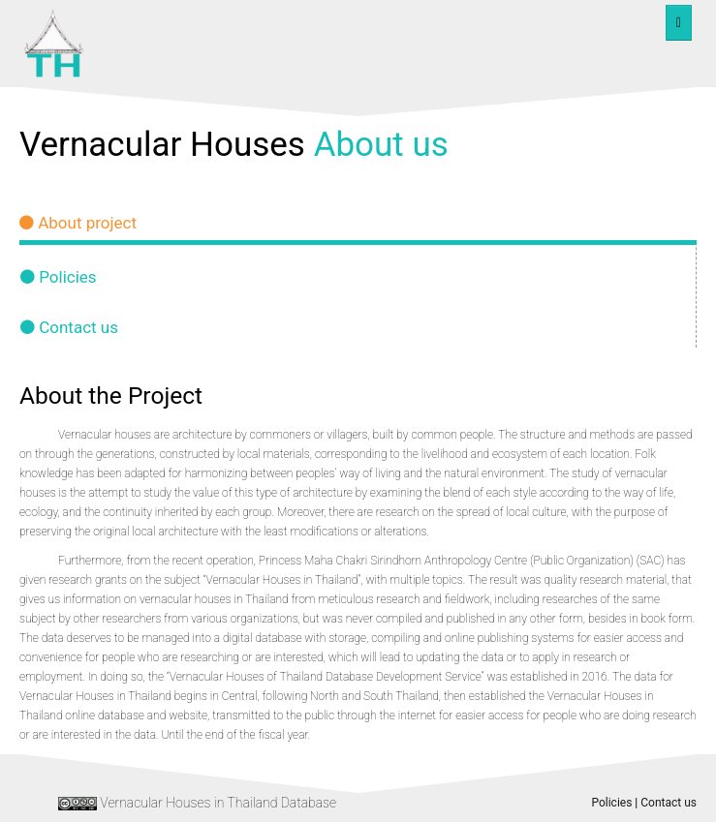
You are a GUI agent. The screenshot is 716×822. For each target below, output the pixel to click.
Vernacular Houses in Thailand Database (218, 802)
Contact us (69, 327)
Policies (58, 277)
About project (78, 222)
